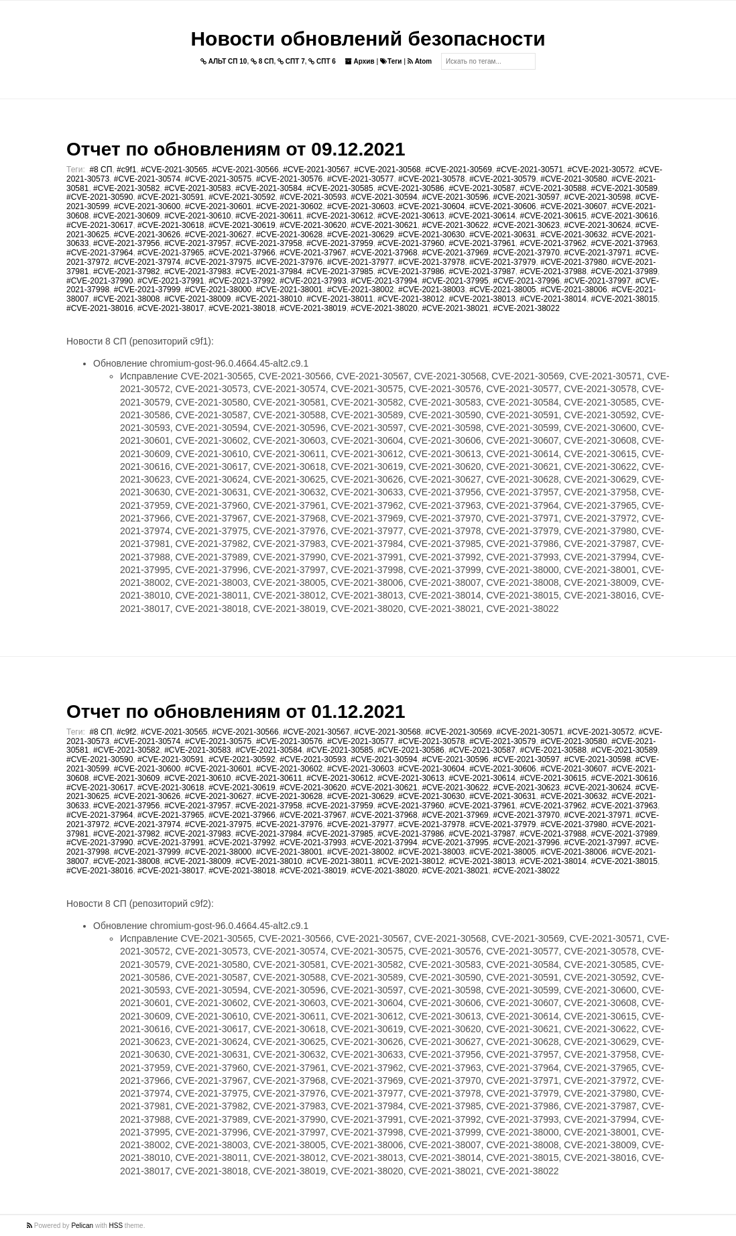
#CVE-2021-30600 (147, 206)
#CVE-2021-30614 (481, 216)
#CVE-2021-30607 (573, 206)
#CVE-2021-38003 (431, 289)
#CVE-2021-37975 (218, 262)
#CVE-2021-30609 (126, 216)
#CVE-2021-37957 (197, 243)
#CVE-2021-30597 (526, 197)
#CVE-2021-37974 (147, 262)
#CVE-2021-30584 (268, 188)
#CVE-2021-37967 (313, 252)
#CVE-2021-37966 (241, 252)
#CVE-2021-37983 (197, 271)
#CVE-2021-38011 (339, 299)
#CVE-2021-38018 (241, 308)
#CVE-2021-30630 (431, 234)
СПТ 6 (322, 61)
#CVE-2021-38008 (126, 299)
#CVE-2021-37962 (553, 243)
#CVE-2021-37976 (289, 262)
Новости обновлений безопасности (367, 38)
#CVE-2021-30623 (526, 225)
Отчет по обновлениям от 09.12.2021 (235, 149)
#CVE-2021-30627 (218, 234)
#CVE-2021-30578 (431, 179)
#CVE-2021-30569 (458, 169)
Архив (360, 61)
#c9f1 (126, 169)
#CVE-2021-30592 (241, 197)
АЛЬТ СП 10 (223, 61)
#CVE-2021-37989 (624, 271)
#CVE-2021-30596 (455, 197)
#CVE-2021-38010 (268, 299)
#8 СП (100, 169)
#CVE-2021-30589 (624, 188)
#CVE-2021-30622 (455, 225)
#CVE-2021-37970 (526, 252)
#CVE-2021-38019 (313, 308)
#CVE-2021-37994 (384, 281)
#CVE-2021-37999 (147, 289)
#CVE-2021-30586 (410, 188)
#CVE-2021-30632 (573, 234)
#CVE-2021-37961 (481, 243)
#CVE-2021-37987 (481, 271)
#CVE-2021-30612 (339, 216)
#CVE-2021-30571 (530, 169)
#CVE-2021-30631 (502, 234)
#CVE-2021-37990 (99, 281)
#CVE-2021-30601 (218, 206)
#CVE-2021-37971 (597, 252)
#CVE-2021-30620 (313, 225)
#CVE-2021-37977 (360, 262)
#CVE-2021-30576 (289, 179)
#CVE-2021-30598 (597, 197)
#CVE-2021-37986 (410, 271)
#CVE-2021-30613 (410, 216)
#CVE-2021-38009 (197, 299)
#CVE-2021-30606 (502, 206)
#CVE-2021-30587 (481, 188)
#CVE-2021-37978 (431, 262)
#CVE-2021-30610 (197, 216)
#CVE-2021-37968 (384, 252)
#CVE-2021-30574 (147, 179)
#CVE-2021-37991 (170, 281)
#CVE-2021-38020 (384, 308)
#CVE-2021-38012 (410, 299)
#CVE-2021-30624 (597, 225)
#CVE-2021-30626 (147, 234)
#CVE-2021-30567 (316, 169)
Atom (420, 61)
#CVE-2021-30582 (126, 188)
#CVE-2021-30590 (99, 197)
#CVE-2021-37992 (241, 281)
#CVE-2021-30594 (384, 197)
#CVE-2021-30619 (241, 225)
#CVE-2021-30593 (313, 197)
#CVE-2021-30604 (431, 206)
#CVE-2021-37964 (99, 252)
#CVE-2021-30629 (360, 234)
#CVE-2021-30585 (339, 188)
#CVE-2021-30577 (360, 179)
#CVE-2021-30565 (174, 169)
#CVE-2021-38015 (624, 299)
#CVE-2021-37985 (339, 271)
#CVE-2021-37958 (268, 243)
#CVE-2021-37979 (502, 262)
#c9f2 (126, 732)
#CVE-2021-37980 (573, 262)
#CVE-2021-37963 (624, 243)
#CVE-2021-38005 (502, 289)
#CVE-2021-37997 (597, 281)
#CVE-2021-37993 (313, 281)
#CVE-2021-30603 (360, 206)
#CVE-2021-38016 (99, 308)
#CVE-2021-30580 (573, 179)
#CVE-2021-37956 (126, 243)
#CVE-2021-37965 (170, 252)
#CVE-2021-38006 (573, 289)
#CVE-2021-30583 (197, 188)
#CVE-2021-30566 (245, 169)
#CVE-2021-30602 (289, 206)
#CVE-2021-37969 (455, 252)
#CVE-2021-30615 (553, 216)
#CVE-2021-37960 (410, 243)
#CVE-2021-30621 (384, 225)
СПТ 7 (291, 61)
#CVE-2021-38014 (553, 299)
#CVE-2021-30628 (289, 234)
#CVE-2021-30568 (387, 169)
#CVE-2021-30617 (99, 225)
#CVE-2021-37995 (455, 281)
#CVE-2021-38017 (170, 308)
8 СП (262, 61)
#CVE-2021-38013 (481, 299)
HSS (116, 1225)
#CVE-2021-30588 (553, 188)
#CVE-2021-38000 (218, 289)
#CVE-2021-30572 (601, 169)
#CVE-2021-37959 (339, 243)
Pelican (82, 1225)
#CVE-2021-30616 (624, 216)
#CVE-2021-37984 (268, 271)
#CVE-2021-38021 (455, 308)
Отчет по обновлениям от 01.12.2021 (235, 711)
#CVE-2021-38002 (360, 289)
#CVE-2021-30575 (218, 179)
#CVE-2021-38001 (289, 289)
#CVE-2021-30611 (268, 216)
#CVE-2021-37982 (126, 271)
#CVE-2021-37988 (553, 271)
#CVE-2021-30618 (170, 225)
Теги (391, 61)
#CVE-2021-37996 (526, 281)
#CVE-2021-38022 (526, 308)
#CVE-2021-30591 (170, 197)
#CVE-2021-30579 (502, 179)
